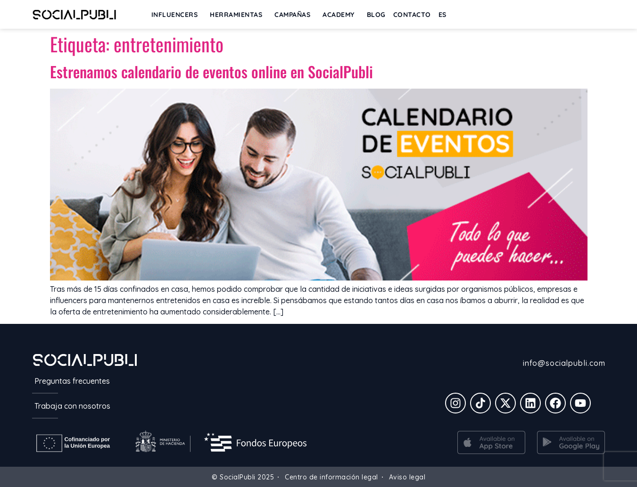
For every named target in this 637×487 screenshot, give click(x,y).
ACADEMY (341, 14)
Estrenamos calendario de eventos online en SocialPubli (211, 71)
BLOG (376, 14)
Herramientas (238, 14)
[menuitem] (442, 15)
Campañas (294, 14)
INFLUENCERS (177, 14)
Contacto (412, 14)
